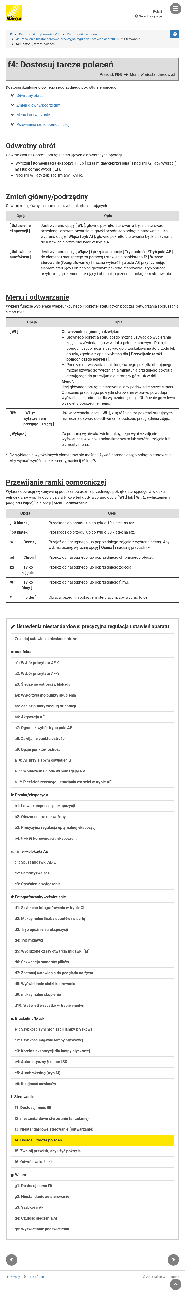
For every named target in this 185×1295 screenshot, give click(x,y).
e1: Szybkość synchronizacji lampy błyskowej (54, 1029)
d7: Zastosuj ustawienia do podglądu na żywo (54, 973)
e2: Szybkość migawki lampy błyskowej (49, 1040)
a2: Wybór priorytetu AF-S (37, 674)
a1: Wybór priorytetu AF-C (37, 663)
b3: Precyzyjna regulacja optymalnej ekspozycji (56, 828)
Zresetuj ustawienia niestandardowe (46, 639)
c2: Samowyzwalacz (32, 873)
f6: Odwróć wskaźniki (33, 1162)
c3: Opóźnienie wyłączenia (38, 884)
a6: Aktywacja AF (30, 717)
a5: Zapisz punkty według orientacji (45, 706)
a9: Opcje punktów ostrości (38, 750)
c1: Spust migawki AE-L (35, 862)
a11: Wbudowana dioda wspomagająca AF (51, 771)
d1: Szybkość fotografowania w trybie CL (50, 908)
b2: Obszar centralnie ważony (40, 817)
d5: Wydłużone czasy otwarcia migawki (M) (52, 951)
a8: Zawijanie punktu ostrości (40, 739)
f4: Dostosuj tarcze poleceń (38, 1140)
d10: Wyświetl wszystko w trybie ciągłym (50, 1006)
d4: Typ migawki (29, 941)
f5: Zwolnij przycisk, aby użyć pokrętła (48, 1151)
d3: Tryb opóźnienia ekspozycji (41, 930)
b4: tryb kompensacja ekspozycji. (46, 839)
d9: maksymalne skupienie (38, 995)
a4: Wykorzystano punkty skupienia (45, 695)
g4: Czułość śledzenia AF (36, 1218)
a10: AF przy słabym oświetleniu (43, 760)
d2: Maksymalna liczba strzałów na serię (50, 919)
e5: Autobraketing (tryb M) (37, 1073)
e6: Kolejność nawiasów (35, 1084)
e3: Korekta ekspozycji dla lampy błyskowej (52, 1051)
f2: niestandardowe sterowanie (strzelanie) (52, 1119)
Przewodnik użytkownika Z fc (39, 34)
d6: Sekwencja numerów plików (42, 962)
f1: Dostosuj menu (33, 1108)
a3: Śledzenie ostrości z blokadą (43, 685)
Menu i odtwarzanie (33, 115)
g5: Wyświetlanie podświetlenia (42, 1229)
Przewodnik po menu (82, 34)
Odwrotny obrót (29, 96)
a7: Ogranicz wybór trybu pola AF (43, 728)
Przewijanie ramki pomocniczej (42, 124)
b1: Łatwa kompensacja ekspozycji (45, 806)
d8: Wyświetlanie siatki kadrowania (45, 984)
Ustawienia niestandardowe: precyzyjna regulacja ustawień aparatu (65, 39)
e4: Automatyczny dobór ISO (41, 1062)
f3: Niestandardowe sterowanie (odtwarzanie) (54, 1129)
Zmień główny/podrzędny (38, 105)
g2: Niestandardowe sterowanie (42, 1197)
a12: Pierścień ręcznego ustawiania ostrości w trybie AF (63, 782)
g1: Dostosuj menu (33, 1186)
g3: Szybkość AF (29, 1208)
